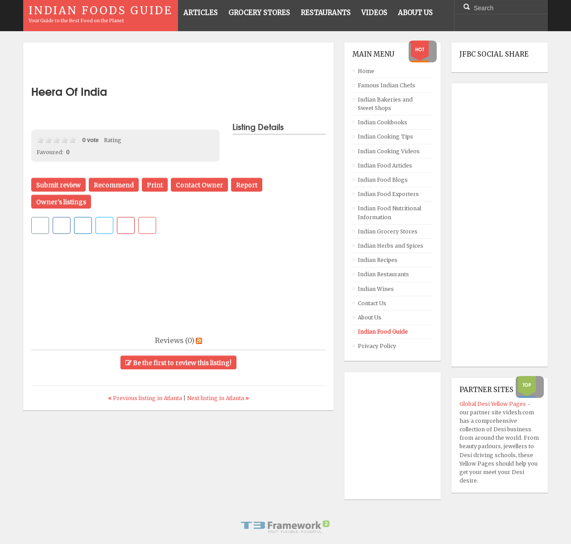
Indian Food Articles (385, 165)
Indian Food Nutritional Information (389, 212)
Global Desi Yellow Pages (493, 404)
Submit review (58, 185)
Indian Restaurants (383, 274)
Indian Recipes (377, 260)
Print (155, 185)
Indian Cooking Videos (389, 151)
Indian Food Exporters (388, 194)
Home (366, 71)
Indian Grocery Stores (388, 231)
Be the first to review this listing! (178, 363)
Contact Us (372, 303)
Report (246, 185)
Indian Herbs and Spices (390, 245)
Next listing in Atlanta (218, 398)
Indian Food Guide (383, 331)
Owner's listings (61, 202)
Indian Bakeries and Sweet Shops (385, 103)
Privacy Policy (377, 346)
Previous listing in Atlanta (145, 398)
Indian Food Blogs (383, 179)
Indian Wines (376, 289)
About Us (369, 317)
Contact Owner (199, 185)
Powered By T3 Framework (285, 526)
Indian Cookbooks (382, 122)
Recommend (114, 185)
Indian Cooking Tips (385, 136)
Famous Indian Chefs (386, 85)
